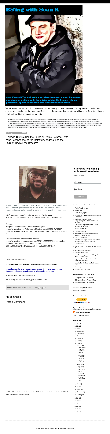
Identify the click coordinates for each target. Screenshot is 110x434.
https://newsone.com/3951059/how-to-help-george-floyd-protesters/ (31, 264)
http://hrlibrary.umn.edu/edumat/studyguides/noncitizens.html (26, 280)
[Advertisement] (37, 371)
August (79, 338)
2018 (77, 401)
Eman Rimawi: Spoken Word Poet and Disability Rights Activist (87, 234)
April (78, 386)
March (79, 389)
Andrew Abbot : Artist (81, 252)
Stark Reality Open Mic (82, 213)
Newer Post (10, 391)
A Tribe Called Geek (81, 229)
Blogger (71, 428)
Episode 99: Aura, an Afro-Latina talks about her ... (81, 368)
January (79, 395)
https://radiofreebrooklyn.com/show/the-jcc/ (48, 217)
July (78, 341)
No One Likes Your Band (82, 269)
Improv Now (78, 210)
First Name (78, 182)
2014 (77, 411)
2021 (77, 326)
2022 (77, 323)
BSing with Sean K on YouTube (84, 282)
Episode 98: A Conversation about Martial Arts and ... (81, 377)
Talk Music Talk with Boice (83, 250)
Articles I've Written (81, 237)
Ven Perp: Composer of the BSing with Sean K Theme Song (87, 255)
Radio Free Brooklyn (81, 208)
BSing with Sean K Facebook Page (85, 280)
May (78, 384)
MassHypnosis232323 (83, 312)
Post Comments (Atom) (21, 394)
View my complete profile (81, 315)
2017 (77, 403)
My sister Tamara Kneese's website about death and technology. (87, 259)
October (79, 331)
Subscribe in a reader (79, 290)
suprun (58, 428)
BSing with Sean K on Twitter (84, 278)
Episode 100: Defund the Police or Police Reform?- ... (81, 358)
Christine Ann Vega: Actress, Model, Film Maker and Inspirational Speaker (87, 240)
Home (37, 391)
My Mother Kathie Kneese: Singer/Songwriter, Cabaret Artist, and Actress (86, 220)
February (80, 392)
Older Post (64, 391)
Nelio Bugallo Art (80, 267)
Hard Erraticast (79, 244)
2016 (77, 406)
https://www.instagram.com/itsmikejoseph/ (36, 215)
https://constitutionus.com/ (27, 275)
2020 (77, 329)
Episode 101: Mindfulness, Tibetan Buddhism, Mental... (81, 349)
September (80, 334)
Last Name (78, 189)
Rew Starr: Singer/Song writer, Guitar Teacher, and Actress (86, 225)
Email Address (79, 175)
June (78, 343)
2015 (77, 409)
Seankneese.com (80, 231)
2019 (77, 398)
